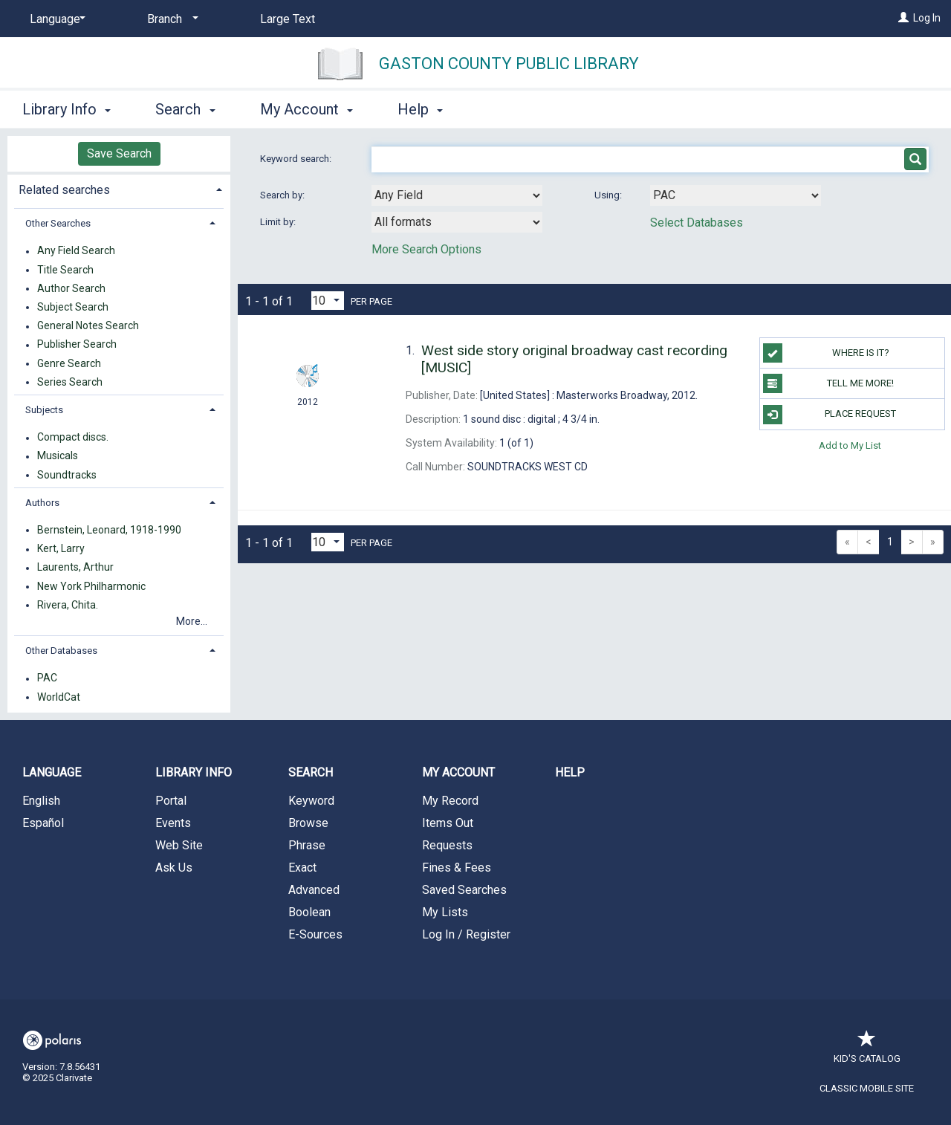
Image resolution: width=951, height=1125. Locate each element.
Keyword (311, 801)
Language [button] (51, 772)
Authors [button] (42, 502)
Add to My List (850, 445)
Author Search (71, 288)
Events (173, 823)
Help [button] (420, 109)
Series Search (70, 382)
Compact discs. (72, 438)
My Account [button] (306, 109)
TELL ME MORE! (829, 383)
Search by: (283, 195)
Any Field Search (76, 251)
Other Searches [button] (58, 223)
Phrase (306, 845)
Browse (308, 823)
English (41, 801)
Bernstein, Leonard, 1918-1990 (109, 530)
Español (43, 823)
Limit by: (279, 221)
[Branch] (170, 19)
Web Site (179, 845)
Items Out (447, 823)
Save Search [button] (119, 153)
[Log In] (903, 18)
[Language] (55, 19)
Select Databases (696, 222)
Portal (170, 801)
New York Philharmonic (91, 586)
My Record (450, 801)
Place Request (830, 414)
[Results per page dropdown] (327, 300)
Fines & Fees (456, 867)
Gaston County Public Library (509, 63)
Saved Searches (464, 890)
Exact (302, 867)
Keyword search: (297, 158)
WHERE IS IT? (826, 353)
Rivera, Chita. (67, 605)
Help (570, 772)
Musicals (57, 456)
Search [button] (185, 109)
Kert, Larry (61, 549)
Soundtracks (67, 475)
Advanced (314, 890)
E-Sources (315, 934)
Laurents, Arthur (75, 568)
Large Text (287, 19)
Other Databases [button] (61, 650)
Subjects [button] (44, 409)
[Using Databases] (735, 195)
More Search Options (426, 249)
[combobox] (456, 195)
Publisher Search (77, 345)
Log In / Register (466, 934)
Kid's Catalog (867, 1051)
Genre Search (69, 363)
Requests (447, 845)
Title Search (65, 270)
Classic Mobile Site (866, 1088)
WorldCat (58, 697)
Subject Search (72, 307)
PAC (47, 678)
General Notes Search (88, 326)
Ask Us (173, 867)
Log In (927, 18)
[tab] (118, 188)
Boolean (309, 912)
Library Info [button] (66, 109)
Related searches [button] (64, 190)
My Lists (445, 912)
